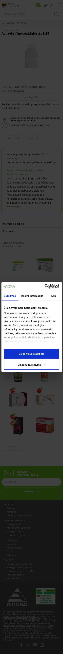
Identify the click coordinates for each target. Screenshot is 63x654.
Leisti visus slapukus (31, 353)
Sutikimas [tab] (10, 295)
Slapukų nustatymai (32, 364)
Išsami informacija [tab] (32, 295)
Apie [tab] (53, 295)
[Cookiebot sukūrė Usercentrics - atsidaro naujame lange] (45, 286)
